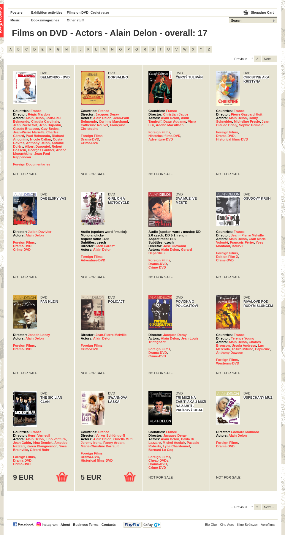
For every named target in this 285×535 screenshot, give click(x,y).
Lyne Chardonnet (176, 446)
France (36, 111)
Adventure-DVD (160, 139)
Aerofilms (268, 524)
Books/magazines (45, 20)
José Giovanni (174, 246)
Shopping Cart (262, 12)
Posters (16, 12)
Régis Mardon (39, 114)
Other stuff (75, 20)
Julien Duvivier (40, 231)
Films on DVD (77, 12)
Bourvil (237, 246)
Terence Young (242, 338)
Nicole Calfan (40, 139)
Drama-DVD (90, 139)
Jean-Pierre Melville (111, 335)
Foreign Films (91, 136)
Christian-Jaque (176, 114)
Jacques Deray (107, 114)
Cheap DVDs (158, 460)
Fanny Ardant (114, 442)
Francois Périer (242, 242)
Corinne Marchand (113, 121)
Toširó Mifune (242, 349)
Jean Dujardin (50, 125)
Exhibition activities (46, 12)
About (65, 524)
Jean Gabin (22, 442)
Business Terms (86, 524)
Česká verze (100, 12)
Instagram (49, 524)
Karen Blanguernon (41, 446)
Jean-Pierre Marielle (29, 132)
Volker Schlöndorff (110, 435)
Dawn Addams (174, 121)
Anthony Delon (38, 143)
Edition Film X (227, 256)
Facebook (26, 524)
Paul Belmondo (38, 136)
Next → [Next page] (269, 59)
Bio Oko (211, 524)
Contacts (109, 524)
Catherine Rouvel (94, 125)
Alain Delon (35, 118)
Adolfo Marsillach (169, 125)
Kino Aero (227, 524)
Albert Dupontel (37, 146)
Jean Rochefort (25, 125)
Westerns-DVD (227, 363)
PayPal (142, 525)
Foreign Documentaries (31, 164)
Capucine (262, 349)
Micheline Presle (247, 121)
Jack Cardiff (105, 246)
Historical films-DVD (164, 136)
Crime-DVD (89, 143)
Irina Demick (43, 442)
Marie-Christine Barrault (99, 446)
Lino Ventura (56, 439)
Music (15, 20)
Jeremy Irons (91, 442)
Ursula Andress (244, 345)
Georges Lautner (41, 150)
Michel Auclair (174, 442)
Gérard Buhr (40, 450)
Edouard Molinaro (245, 432)
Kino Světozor (247, 524)
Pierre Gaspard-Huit (246, 114)
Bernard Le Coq (160, 450)
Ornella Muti (123, 439)
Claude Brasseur (26, 128)
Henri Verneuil (39, 435)
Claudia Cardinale (45, 121)
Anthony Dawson (229, 352)
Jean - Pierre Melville (247, 235)
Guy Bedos (50, 128)
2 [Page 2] (257, 59)
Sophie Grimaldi (252, 125)
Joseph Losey (39, 335)
